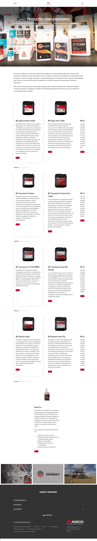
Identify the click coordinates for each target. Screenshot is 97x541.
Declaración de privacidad (22, 526)
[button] (16, 167)
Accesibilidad (53, 526)
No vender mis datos (34, 529)
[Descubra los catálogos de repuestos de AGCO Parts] (17, 474)
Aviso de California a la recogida (24, 531)
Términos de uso (19, 529)
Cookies (36, 526)
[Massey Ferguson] (48, 3)
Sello (44, 526)
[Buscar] (82, 3)
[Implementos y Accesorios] (80, 474)
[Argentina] (48, 515)
